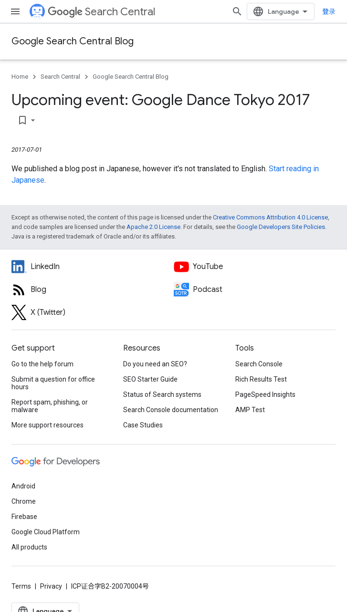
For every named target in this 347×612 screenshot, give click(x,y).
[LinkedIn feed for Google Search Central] (92, 266)
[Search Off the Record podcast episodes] (255, 289)
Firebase (24, 516)
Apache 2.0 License (153, 226)
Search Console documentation (170, 410)
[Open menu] (15, 11)
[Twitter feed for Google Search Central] (92, 312)
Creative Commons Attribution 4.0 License (270, 217)
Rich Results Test (261, 379)
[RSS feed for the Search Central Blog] (92, 289)
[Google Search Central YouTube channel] (255, 266)
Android (23, 486)
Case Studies (143, 425)
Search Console (259, 364)
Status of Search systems (162, 394)
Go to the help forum (42, 364)
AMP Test (250, 410)
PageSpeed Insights (265, 394)
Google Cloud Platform (45, 532)
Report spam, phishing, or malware (49, 406)
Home (19, 76)
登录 (329, 11)
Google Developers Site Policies (281, 226)
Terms (21, 586)
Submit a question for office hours (53, 383)
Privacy (51, 586)
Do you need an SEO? (155, 364)
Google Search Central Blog (72, 41)
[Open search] (237, 11)
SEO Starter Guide (150, 379)
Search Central (101, 11)
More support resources (47, 425)
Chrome (23, 501)
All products (29, 547)
